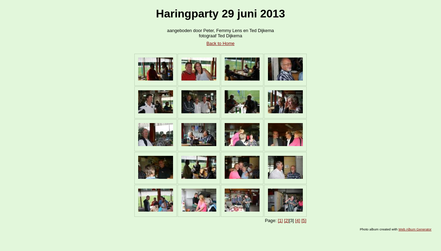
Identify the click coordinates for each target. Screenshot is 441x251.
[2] (286, 220)
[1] (280, 220)
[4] (297, 220)
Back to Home (220, 43)
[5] (303, 220)
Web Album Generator (415, 229)
